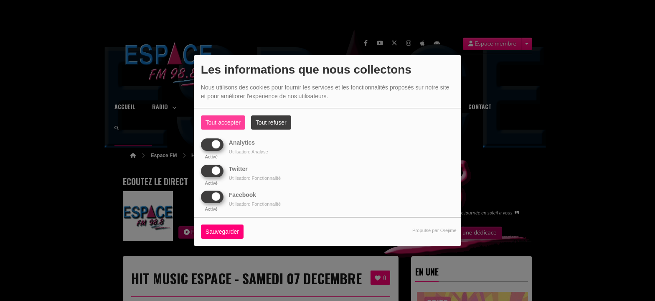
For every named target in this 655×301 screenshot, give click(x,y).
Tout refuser (271, 122)
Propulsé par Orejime (434, 230)
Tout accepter (223, 122)
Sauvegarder (222, 231)
